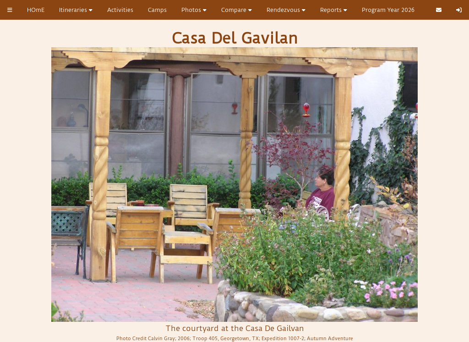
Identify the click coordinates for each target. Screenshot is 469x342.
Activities (120, 9)
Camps (157, 9)
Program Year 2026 (388, 9)
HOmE (35, 9)
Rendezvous (286, 9)
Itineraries (76, 9)
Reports (333, 9)
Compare (236, 9)
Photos (194, 9)
